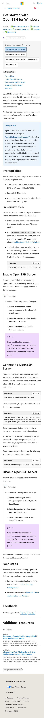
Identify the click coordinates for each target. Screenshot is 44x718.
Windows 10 (11, 32)
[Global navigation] (2, 3)
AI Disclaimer (9, 698)
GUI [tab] (5, 296)
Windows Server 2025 (21, 26)
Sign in (39, 3)
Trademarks (21, 708)
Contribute (16, 701)
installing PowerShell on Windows (26, 242)
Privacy (25, 701)
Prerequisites (9, 76)
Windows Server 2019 (22, 29)
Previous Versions (23, 698)
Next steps (8, 88)
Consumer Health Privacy (14, 704)
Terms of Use (9, 708)
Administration (13, 8)
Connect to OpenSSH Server (15, 82)
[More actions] (39, 8)
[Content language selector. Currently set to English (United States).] (15, 681)
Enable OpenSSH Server (13, 79)
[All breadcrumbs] (5, 8)
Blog (6, 701)
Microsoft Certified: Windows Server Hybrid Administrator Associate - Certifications (19, 653)
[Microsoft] (22, 3)
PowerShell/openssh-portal (16, 137)
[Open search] (34, 3)
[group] (24, 267)
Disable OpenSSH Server (13, 85)
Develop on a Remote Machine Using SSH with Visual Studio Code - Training (20, 637)
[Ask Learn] (35, 8)
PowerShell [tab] (12, 296)
